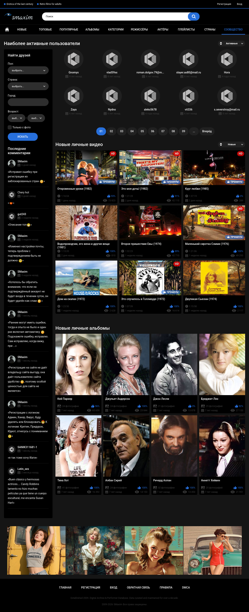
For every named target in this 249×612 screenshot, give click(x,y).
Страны (209, 29)
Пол (10, 63)
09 (183, 131)
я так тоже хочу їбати (22, 457)
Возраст (13, 111)
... (194, 131)
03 (121, 131)
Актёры (162, 29)
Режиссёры (139, 29)
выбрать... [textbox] (18, 70)
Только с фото (21, 127)
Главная (7, 30)
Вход (239, 4)
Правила (166, 587)
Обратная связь (138, 587)
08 (173, 131)
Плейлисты (186, 29)
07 (163, 131)
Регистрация (224, 4)
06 (152, 131)
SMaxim (22, 161)
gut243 (22, 214)
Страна (12, 79)
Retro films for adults (50, 4)
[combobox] (28, 70)
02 (111, 131)
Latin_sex (23, 468)
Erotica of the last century (20, 4)
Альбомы (92, 29)
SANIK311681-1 (27, 447)
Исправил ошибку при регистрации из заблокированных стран (26, 176)
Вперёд (207, 131)
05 (142, 131)
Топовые (45, 29)
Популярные (69, 29)
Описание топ (20, 224)
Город (11, 95)
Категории (116, 29)
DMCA (186, 587)
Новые (21, 29)
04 (132, 131)
